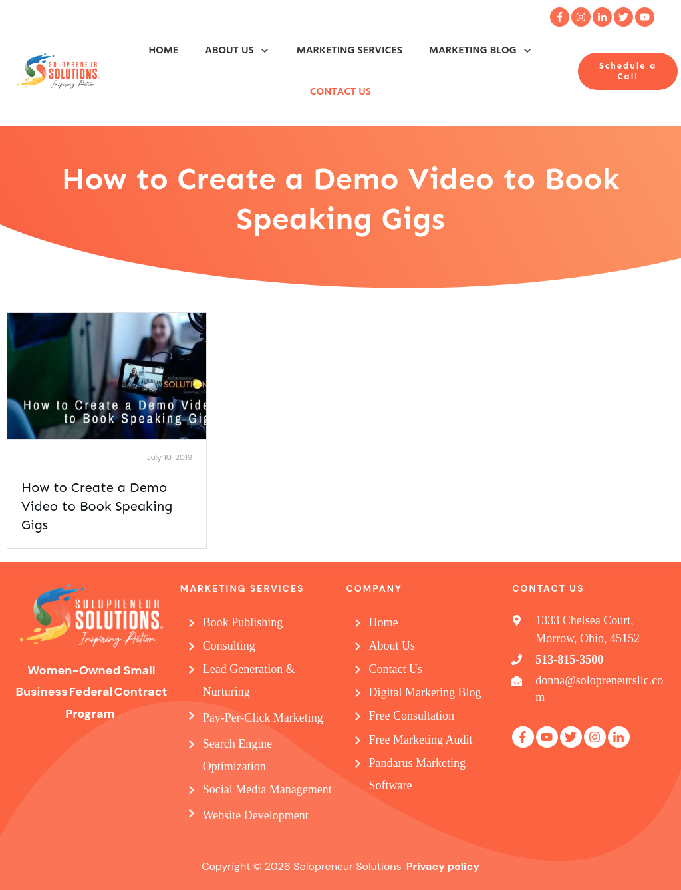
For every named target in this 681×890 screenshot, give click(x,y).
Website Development (256, 815)
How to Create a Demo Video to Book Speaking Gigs (96, 506)
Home (383, 622)
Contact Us (396, 669)
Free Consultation (412, 715)
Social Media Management (267, 789)
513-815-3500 (569, 659)
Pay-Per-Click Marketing (263, 717)
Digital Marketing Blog (425, 692)
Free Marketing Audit (421, 739)
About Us (392, 645)
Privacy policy (442, 866)
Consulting (229, 645)
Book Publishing (243, 622)
